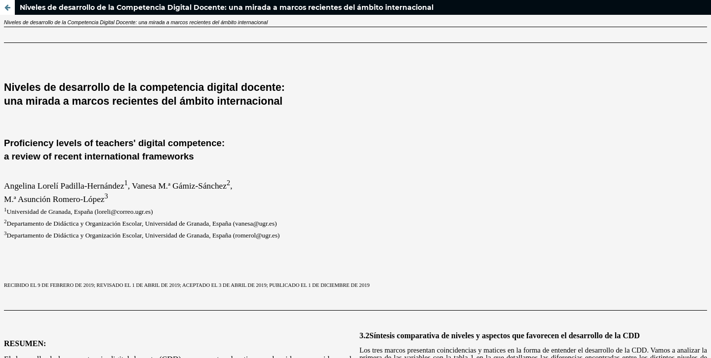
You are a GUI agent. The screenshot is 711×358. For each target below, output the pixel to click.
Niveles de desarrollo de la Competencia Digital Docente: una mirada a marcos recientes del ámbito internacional (227, 7)
